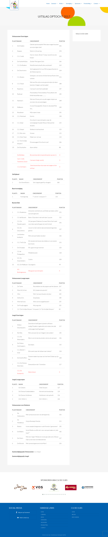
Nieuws (74, 514)
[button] (57, 3)
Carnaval (54, 3)
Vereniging (69, 3)
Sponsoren (78, 3)
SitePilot (64, 535)
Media (61, 3)
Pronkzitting (88, 3)
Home (48, 3)
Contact (97, 3)
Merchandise (75, 517)
